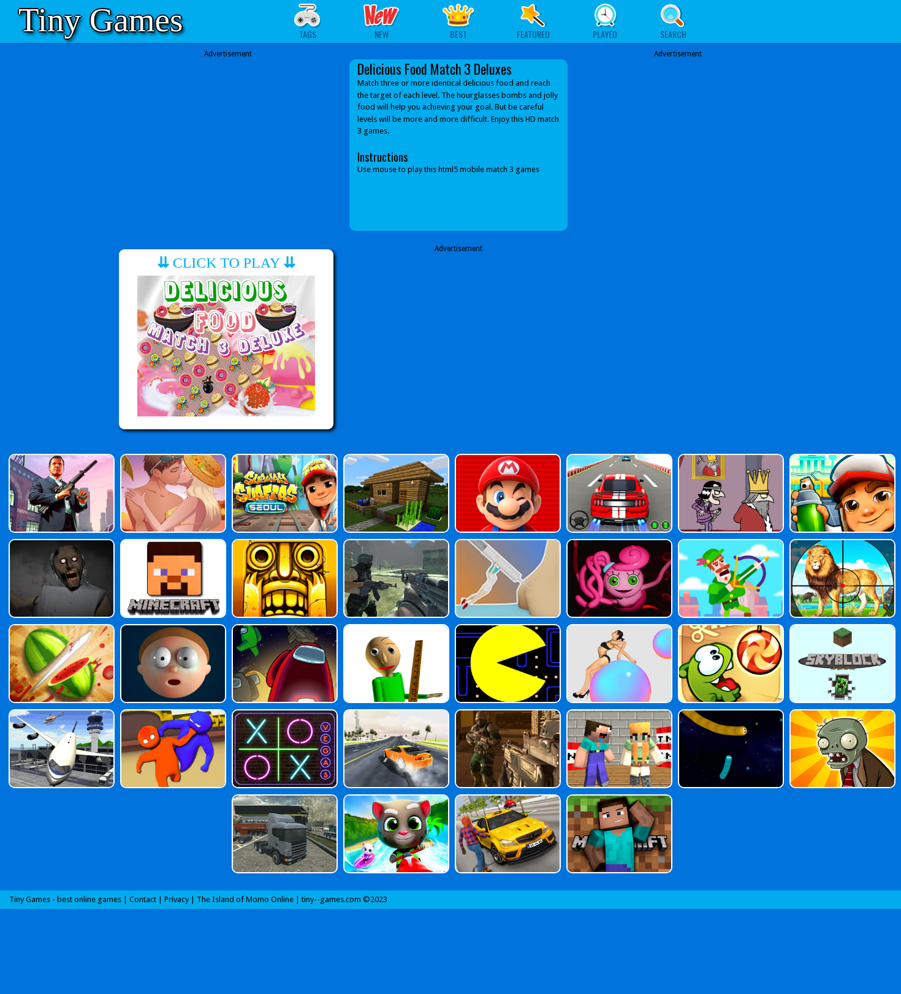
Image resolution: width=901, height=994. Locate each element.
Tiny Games (100, 20)
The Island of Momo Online (245, 899)
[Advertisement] (228, 145)
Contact (142, 899)
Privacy (176, 899)
